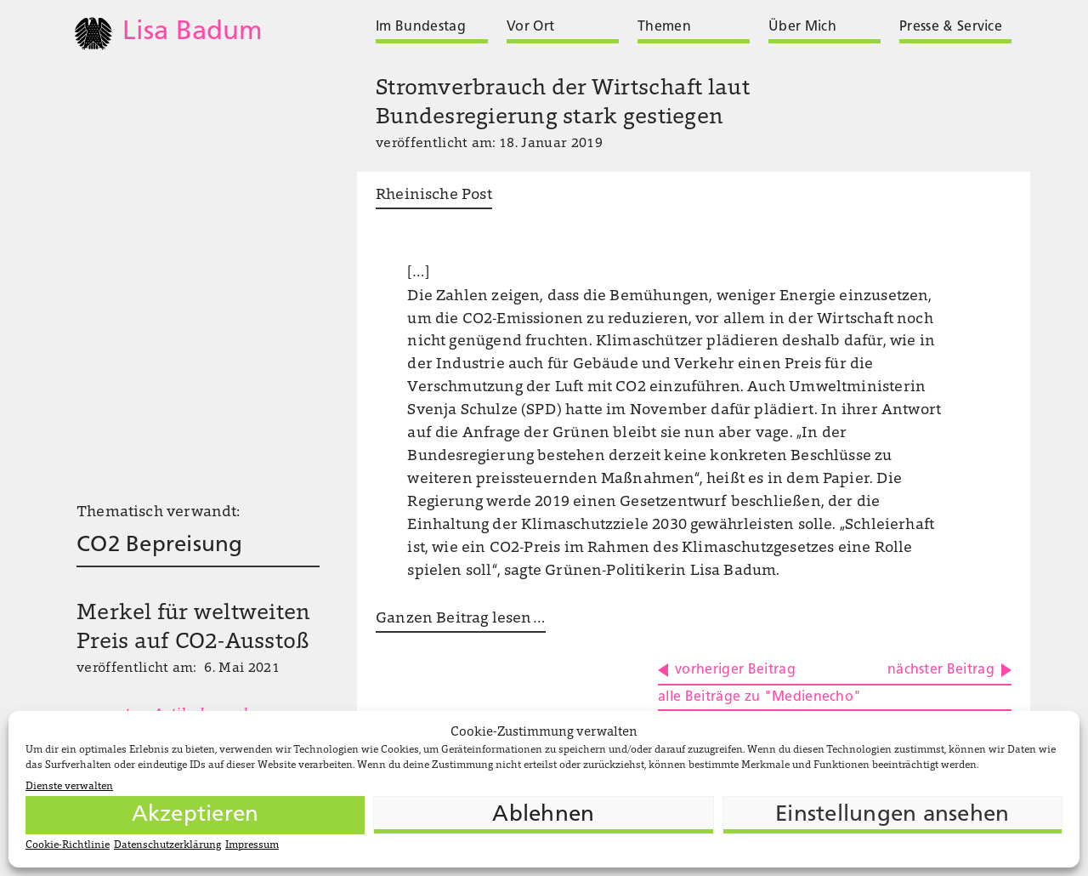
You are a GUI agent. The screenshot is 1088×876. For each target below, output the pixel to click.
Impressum (252, 845)
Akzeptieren (195, 815)
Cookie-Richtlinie (68, 845)
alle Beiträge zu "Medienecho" (759, 697)
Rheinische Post (434, 195)
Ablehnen (543, 815)
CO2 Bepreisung (159, 545)
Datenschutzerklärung (167, 845)
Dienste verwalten (69, 787)
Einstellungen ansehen (892, 815)
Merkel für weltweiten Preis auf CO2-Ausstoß (193, 628)
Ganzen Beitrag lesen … (461, 619)
